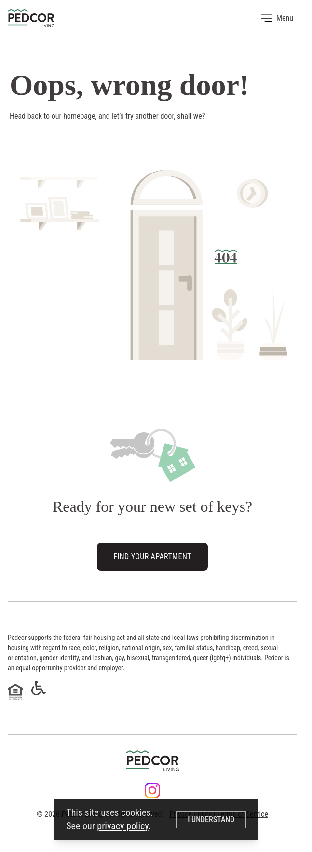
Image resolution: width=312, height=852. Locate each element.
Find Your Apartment (152, 556)
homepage (79, 115)
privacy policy (122, 826)
